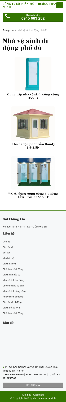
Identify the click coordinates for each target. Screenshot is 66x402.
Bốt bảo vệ (8, 247)
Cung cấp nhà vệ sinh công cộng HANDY (33, 96)
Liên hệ (6, 241)
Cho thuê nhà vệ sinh (13, 285)
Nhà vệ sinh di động (13, 296)
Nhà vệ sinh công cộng (14, 291)
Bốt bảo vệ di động (12, 302)
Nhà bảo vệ (8, 258)
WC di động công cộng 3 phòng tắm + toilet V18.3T (33, 195)
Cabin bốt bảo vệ (11, 307)
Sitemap (26, 394)
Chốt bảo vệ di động (13, 269)
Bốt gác (6, 252)
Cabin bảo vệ (9, 263)
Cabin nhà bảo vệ (11, 274)
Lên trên (33, 385)
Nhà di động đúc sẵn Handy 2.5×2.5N (33, 145)
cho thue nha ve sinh (44, 398)
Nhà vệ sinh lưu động (13, 280)
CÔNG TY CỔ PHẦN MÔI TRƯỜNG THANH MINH (31, 5)
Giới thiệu (38, 394)
